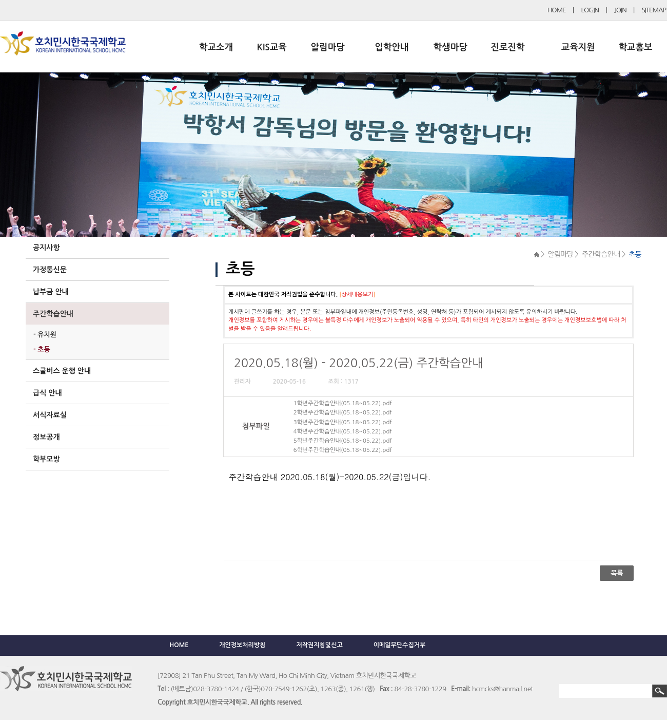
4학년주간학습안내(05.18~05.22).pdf (342, 431)
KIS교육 (272, 47)
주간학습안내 (53, 313)
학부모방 (46, 459)
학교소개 (216, 47)
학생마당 (450, 47)
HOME (556, 10)
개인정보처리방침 (242, 645)
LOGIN (590, 10)
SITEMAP (654, 10)
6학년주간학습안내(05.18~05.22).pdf (342, 450)
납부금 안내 (51, 291)
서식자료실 (50, 415)
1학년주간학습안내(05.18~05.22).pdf (342, 403)
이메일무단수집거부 (400, 645)
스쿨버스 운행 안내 (62, 370)
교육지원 (578, 47)
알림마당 (328, 47)
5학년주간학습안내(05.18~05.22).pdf (342, 441)
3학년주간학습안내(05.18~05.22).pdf (342, 422)
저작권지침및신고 (319, 645)
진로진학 (507, 47)
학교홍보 (636, 47)
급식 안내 (47, 392)
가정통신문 (50, 269)
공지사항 (46, 247)
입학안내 (392, 47)
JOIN (620, 10)
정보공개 (46, 437)
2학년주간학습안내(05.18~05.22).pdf (342, 412)
